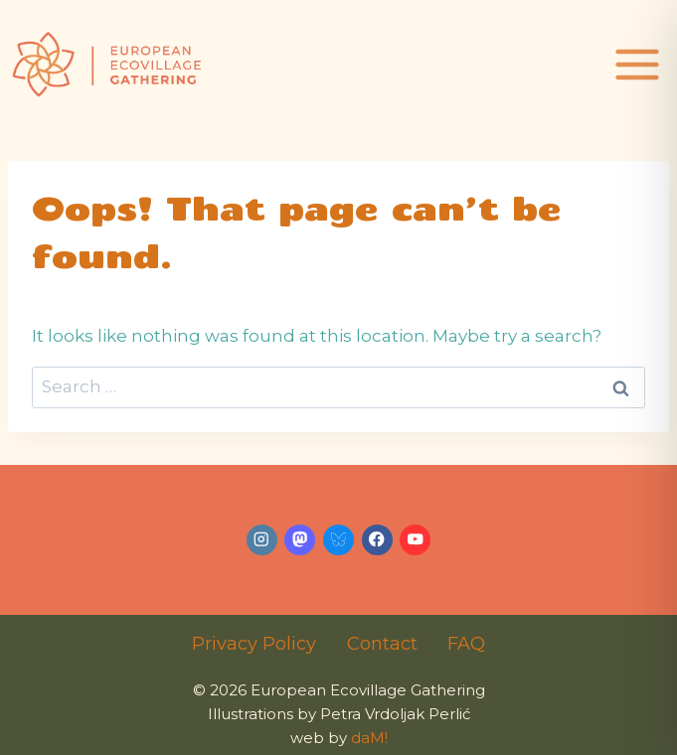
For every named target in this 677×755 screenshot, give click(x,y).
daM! (369, 737)
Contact (382, 644)
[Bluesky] (338, 540)
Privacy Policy (254, 644)
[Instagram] (262, 540)
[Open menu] (640, 64)
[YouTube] (415, 540)
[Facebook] (377, 540)
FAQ (466, 644)
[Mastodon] (299, 540)
